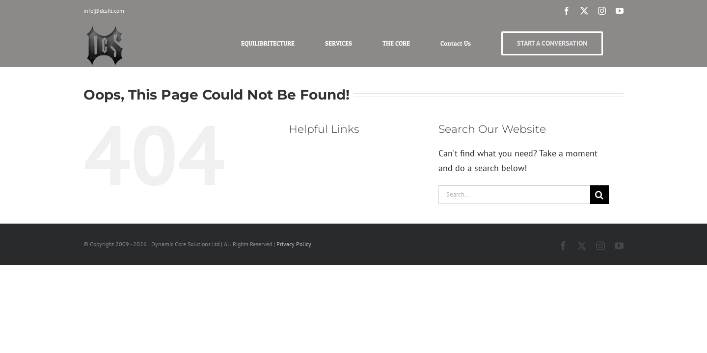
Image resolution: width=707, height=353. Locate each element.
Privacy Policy (293, 244)
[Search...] (514, 194)
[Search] (599, 194)
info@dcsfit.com (103, 10)
